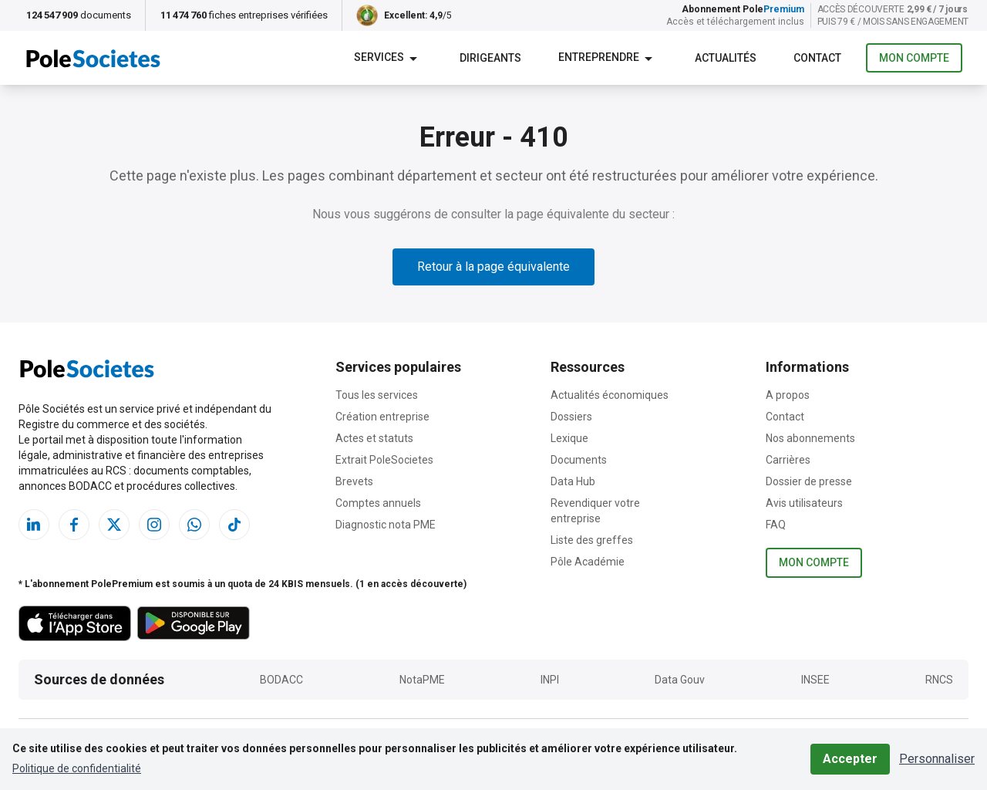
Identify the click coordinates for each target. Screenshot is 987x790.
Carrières (788, 460)
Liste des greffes (592, 540)
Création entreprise (382, 416)
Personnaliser (937, 758)
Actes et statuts (374, 438)
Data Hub (573, 481)
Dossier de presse (809, 481)
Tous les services (376, 395)
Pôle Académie (588, 561)
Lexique (569, 438)
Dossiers (571, 416)
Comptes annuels (378, 503)
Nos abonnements (810, 438)
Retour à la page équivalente (493, 266)
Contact (785, 416)
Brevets (354, 481)
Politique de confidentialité (76, 768)
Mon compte (914, 58)
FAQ (776, 524)
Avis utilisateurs (804, 503)
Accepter (850, 758)
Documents (579, 460)
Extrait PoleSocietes (384, 460)
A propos (788, 395)
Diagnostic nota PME (385, 524)
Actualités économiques (610, 395)
